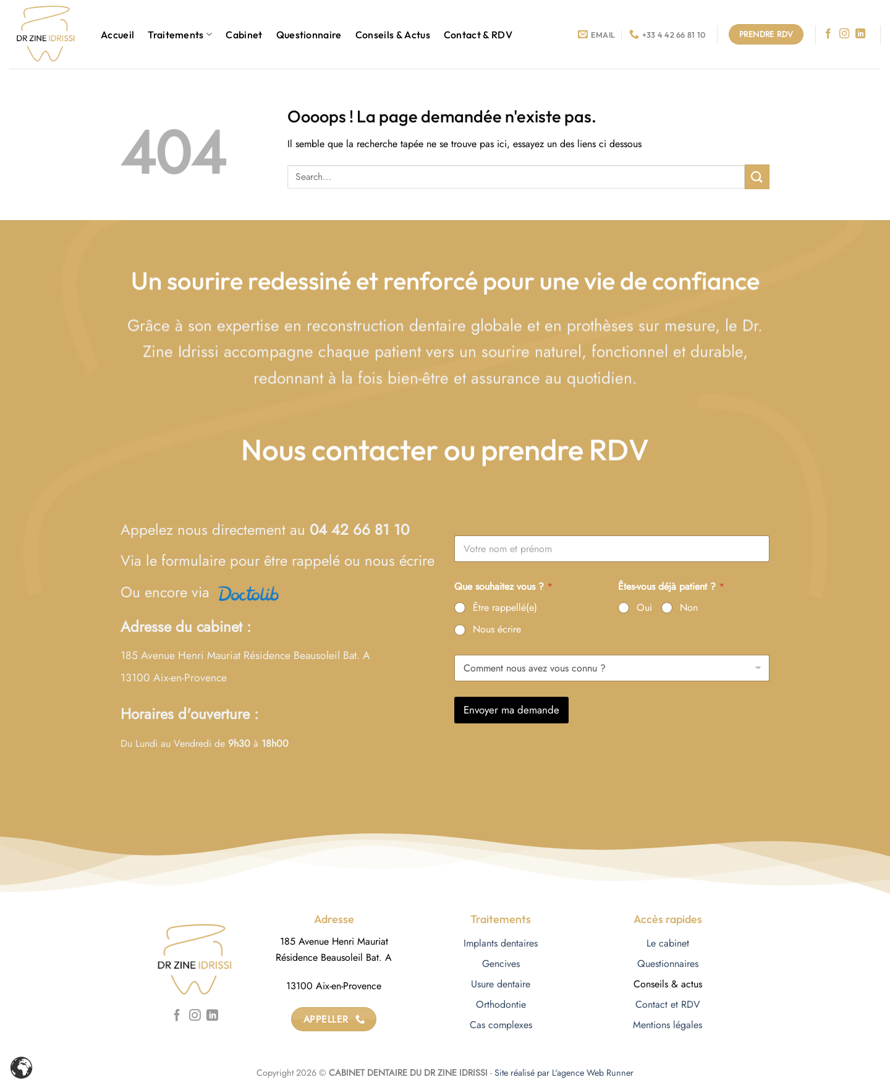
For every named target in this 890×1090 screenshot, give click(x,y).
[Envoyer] (757, 176)
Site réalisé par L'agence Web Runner (564, 1073)
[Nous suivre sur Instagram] (844, 34)
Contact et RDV (667, 1004)
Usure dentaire (500, 984)
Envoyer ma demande (511, 709)
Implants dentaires (501, 943)
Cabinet (244, 34)
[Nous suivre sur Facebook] (828, 34)
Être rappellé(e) (505, 608)
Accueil (117, 34)
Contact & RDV (478, 34)
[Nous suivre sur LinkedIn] (860, 34)
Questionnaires (667, 963)
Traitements (180, 34)
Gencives (501, 963)
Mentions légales (667, 1025)
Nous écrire (497, 629)
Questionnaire (309, 34)
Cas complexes (501, 1025)
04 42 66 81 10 (359, 529)
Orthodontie (501, 1004)
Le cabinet (667, 943)
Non (689, 608)
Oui (644, 608)
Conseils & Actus (392, 34)
